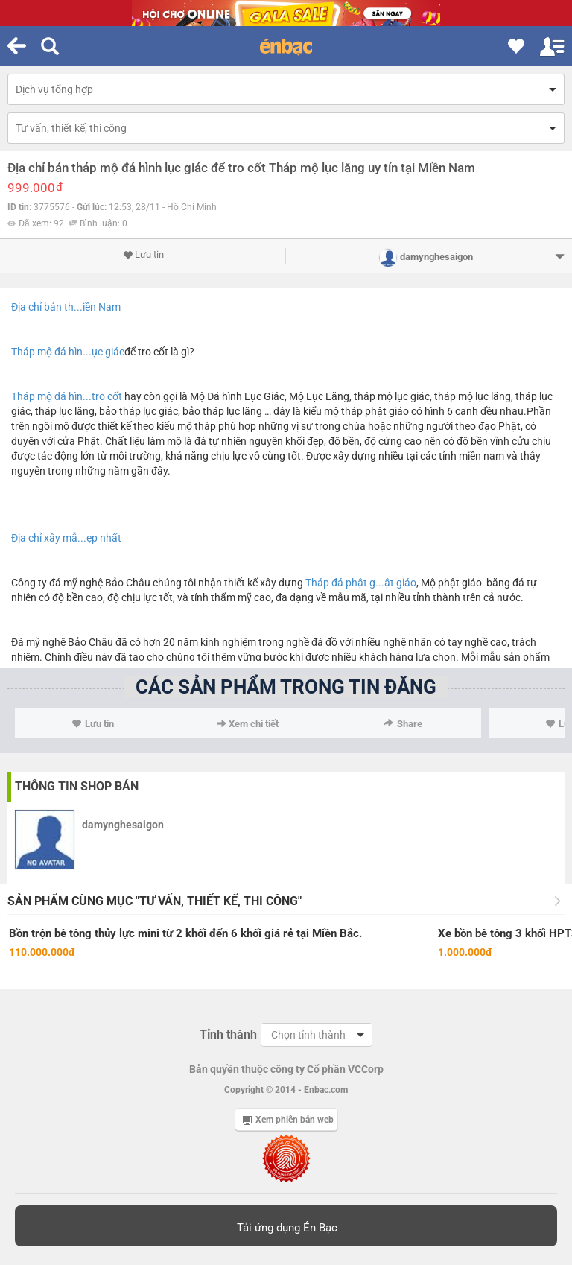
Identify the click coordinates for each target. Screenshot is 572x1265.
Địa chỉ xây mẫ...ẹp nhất (66, 538)
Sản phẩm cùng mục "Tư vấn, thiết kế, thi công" (154, 901)
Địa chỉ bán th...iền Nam (66, 307)
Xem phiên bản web (288, 1120)
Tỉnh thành (228, 1034)
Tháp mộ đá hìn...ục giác (67, 352)
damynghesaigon (123, 825)
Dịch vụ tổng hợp (54, 89)
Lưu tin (143, 255)
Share (403, 723)
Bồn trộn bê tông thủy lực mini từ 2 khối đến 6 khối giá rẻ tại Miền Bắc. (185, 933)
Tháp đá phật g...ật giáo (360, 583)
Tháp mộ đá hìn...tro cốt (66, 396)
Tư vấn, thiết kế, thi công (71, 128)
